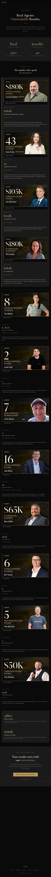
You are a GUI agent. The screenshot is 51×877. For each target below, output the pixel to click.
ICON (4, 2)
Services (18, 870)
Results (24, 870)
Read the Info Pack (25, 779)
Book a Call (36, 870)
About (13, 870)
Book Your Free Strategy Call (25, 774)
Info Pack (30, 870)
